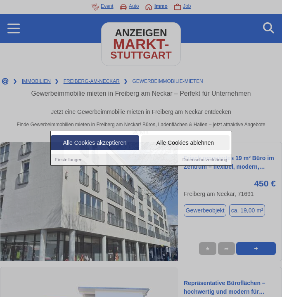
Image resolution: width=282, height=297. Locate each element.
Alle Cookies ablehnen (185, 143)
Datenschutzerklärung (204, 160)
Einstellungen (69, 160)
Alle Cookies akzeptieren (94, 143)
